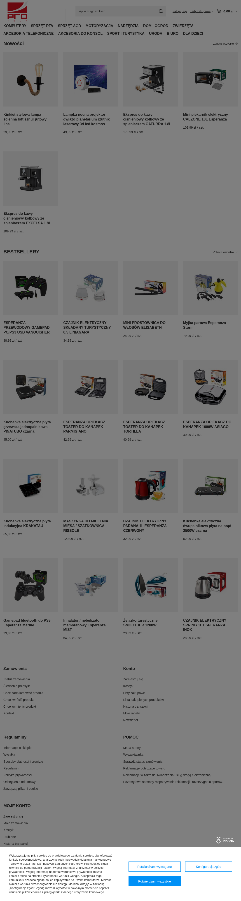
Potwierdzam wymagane (154, 867)
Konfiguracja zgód (208, 867)
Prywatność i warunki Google (60, 876)
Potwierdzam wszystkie (154, 881)
